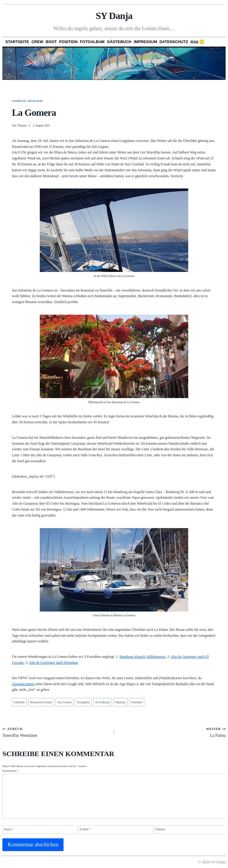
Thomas (21, 125)
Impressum (145, 41)
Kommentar (10, 770)
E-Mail (85, 829)
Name (8, 829)
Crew (37, 41)
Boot (51, 41)
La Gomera (64, 702)
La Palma (172, 732)
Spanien (120, 702)
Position (68, 41)
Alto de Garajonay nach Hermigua (53, 662)
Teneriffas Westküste (56, 732)
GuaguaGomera (23, 684)
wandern (136, 702)
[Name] (40, 829)
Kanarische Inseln (41, 702)
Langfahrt (83, 702)
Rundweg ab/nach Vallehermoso (142, 657)
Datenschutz (173, 41)
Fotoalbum (92, 41)
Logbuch (19, 101)
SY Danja (114, 15)
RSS (195, 42)
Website (160, 829)
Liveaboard (102, 702)
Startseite (17, 41)
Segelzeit (35, 101)
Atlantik (19, 702)
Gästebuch (119, 41)
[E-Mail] (116, 829)
